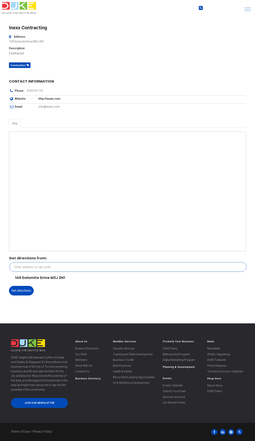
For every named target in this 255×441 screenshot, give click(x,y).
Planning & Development (179, 367)
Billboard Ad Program (176, 354)
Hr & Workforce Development (131, 382)
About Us (81, 341)
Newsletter (213, 348)
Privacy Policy (42, 431)
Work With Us (83, 365)
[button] (247, 9)
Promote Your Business (178, 341)
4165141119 (35, 90)
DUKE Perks (170, 348)
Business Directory (88, 378)
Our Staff (81, 354)
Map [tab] (15, 123)
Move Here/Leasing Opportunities (134, 377)
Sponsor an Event (174, 397)
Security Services (123, 348)
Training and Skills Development (133, 354)
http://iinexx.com (49, 98)
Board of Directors (87, 348)
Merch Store (215, 385)
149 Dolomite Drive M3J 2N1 (38, 278)
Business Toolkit (123, 359)
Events (167, 378)
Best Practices (122, 365)
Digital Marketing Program (179, 359)
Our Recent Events (174, 402)
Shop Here (214, 378)
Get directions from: (28, 258)
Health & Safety (122, 371)
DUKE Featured (216, 359)
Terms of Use (20, 431)
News (210, 341)
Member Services (124, 341)
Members (81, 359)
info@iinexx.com (49, 106)
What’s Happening (218, 354)
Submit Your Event (174, 391)
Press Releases (217, 365)
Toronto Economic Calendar (225, 371)
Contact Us (82, 371)
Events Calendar (173, 385)
